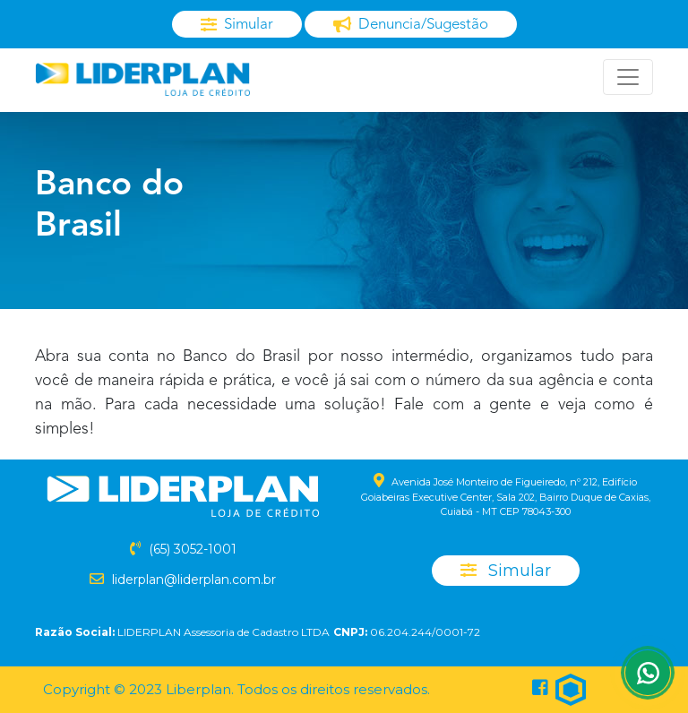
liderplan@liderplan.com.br (194, 579)
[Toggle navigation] (628, 77)
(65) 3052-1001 (192, 549)
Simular (505, 570)
